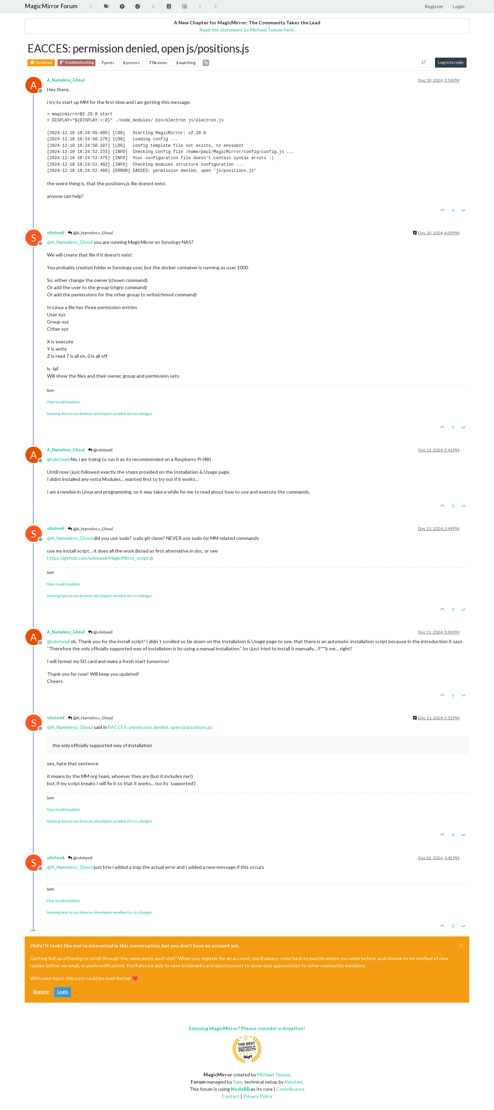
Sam (237, 1082)
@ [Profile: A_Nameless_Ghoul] (70, 242)
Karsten (293, 1082)
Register (41, 991)
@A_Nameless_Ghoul (90, 232)
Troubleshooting (76, 62)
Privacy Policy (257, 1096)
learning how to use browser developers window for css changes (99, 413)
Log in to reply (450, 62)
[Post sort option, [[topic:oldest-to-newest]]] (424, 62)
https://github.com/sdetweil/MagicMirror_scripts (99, 558)
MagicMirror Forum (51, 6)
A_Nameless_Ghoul (65, 80)
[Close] (461, 945)
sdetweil (55, 232)
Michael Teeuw (273, 1074)
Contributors (291, 1089)
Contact (230, 1096)
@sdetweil (100, 449)
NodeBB (240, 1089)
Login (62, 991)
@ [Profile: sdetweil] (58, 459)
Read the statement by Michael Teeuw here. (247, 30)
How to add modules (63, 401)
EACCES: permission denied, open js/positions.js (159, 727)
